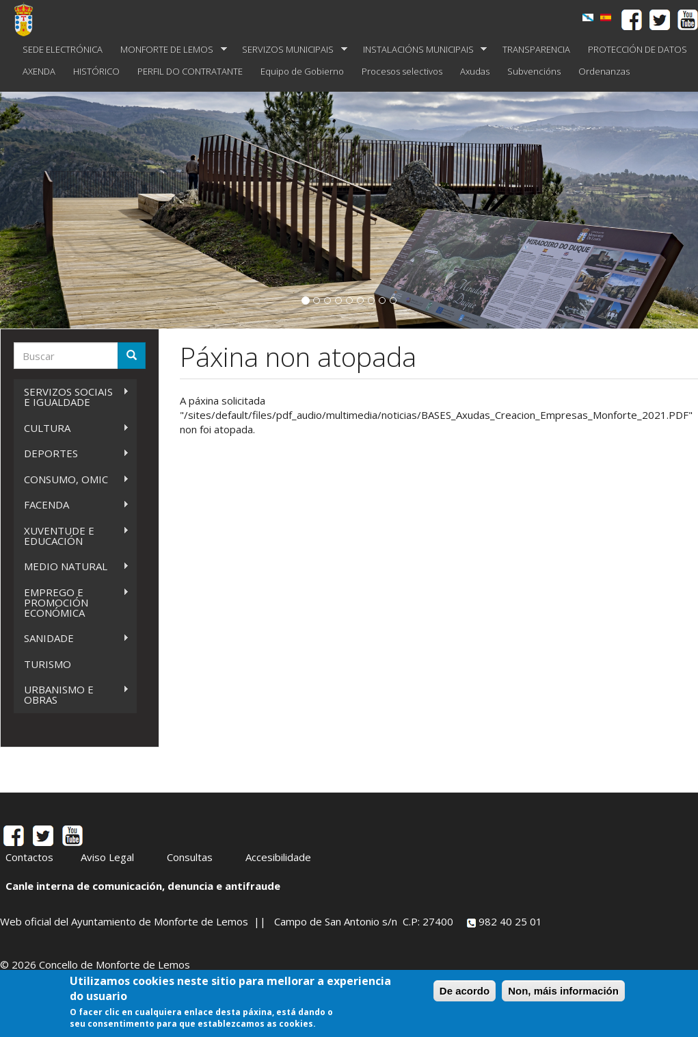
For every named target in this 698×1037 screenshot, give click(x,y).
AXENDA (39, 71)
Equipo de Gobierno (302, 71)
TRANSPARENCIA (536, 49)
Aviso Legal (107, 857)
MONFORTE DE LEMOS (169, 49)
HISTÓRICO (96, 71)
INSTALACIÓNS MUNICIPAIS (420, 49)
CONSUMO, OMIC (71, 479)
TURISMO (47, 664)
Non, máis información (563, 991)
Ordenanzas (604, 71)
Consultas (190, 857)
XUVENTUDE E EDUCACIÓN (71, 536)
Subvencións (534, 71)
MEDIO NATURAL (71, 566)
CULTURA (71, 428)
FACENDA (71, 505)
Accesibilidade (278, 857)
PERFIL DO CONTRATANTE (190, 71)
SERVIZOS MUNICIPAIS (290, 49)
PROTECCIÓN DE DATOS (637, 49)
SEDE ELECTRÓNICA (63, 49)
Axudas (474, 71)
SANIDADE (71, 638)
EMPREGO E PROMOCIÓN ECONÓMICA (71, 602)
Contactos (29, 857)
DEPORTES (71, 453)
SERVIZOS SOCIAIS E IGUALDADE (71, 397)
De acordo (464, 991)
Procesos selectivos (402, 71)
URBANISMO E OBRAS (71, 694)
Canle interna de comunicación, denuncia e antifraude (142, 886)
